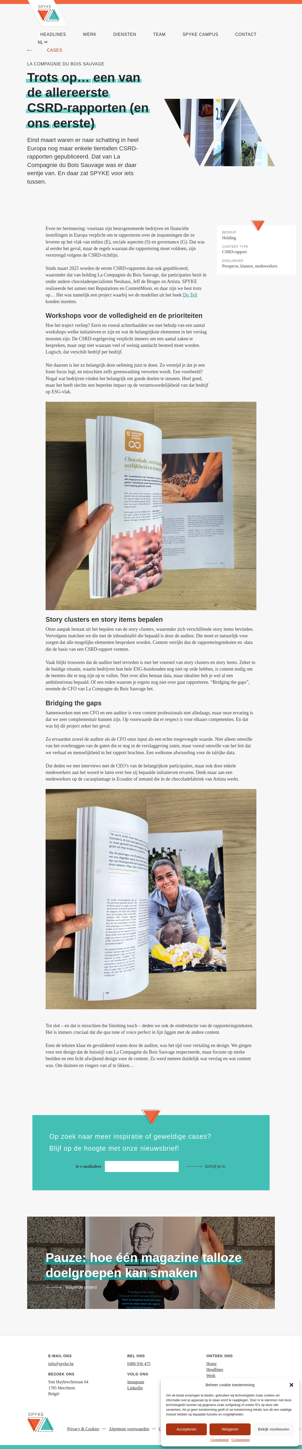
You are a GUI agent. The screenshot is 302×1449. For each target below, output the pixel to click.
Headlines (214, 1369)
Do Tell (190, 295)
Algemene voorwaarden (129, 1429)
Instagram (135, 1382)
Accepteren (187, 1429)
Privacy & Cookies (83, 1429)
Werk (210, 1375)
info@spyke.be (61, 1363)
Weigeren (230, 1429)
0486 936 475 (138, 1363)
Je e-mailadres (128, 1166)
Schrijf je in (214, 1166)
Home (211, 1363)
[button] (291, 1385)
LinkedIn (135, 1388)
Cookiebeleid (220, 1440)
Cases (54, 50)
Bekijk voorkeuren (273, 1429)
